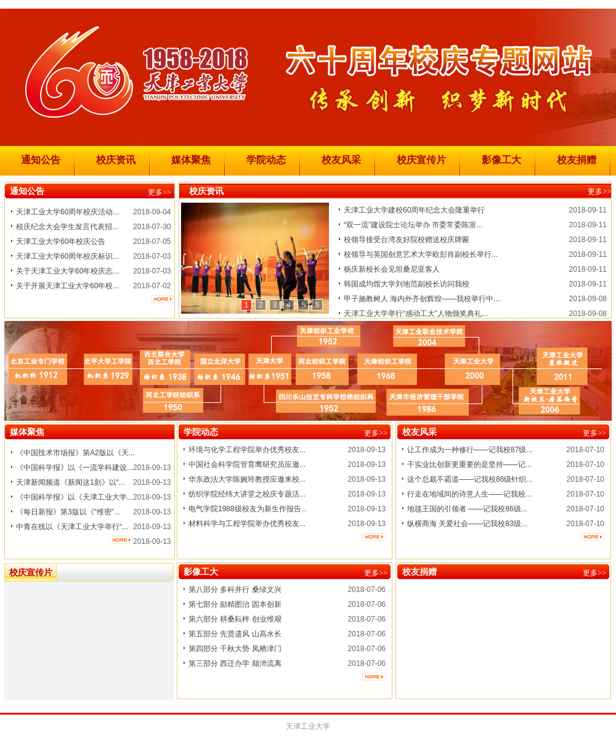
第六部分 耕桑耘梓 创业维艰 (235, 619)
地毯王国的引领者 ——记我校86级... (467, 509)
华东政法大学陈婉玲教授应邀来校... (247, 479)
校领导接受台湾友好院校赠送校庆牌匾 (406, 239)
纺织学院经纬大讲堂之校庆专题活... (247, 494)
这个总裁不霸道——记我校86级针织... (469, 479)
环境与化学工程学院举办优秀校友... (247, 449)
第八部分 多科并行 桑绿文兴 (235, 589)
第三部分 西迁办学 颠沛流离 (235, 663)
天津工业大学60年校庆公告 (60, 241)
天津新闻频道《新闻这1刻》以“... (70, 482)
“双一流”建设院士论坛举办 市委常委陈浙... (413, 225)
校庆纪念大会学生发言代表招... (67, 226)
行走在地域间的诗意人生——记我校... (469, 494)
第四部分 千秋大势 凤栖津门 (235, 648)
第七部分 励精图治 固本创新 (235, 604)
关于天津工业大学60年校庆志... (67, 271)
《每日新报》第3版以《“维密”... (68, 512)
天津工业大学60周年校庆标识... (67, 256)
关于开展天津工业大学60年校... (67, 286)
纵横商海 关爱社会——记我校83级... (467, 523)
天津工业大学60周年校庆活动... (67, 212)
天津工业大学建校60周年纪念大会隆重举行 (414, 210)
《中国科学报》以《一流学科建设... (74, 467)
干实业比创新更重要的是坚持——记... (469, 464)
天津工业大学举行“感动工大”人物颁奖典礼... (416, 313)
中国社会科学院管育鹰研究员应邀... (247, 464)
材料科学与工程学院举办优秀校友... (247, 523)
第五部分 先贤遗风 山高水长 (235, 634)
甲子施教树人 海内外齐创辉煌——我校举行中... (422, 298)
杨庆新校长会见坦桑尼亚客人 (392, 269)
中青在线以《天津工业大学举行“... (72, 526)
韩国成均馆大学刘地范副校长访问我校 (406, 284)
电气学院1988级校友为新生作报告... (247, 509)
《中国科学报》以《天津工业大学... (74, 497)
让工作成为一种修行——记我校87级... (469, 449)
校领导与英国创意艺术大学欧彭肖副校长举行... (421, 254)
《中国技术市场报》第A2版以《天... (75, 452)
